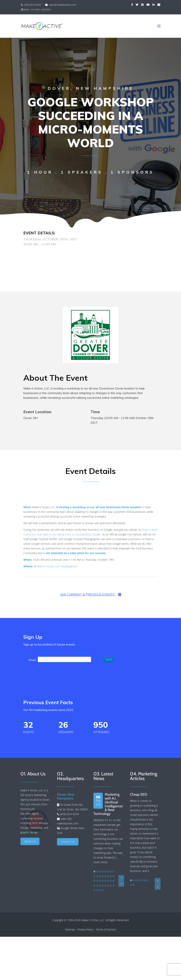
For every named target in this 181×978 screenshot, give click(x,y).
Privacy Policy (85, 929)
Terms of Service (106, 929)
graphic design (29, 832)
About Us (30, 841)
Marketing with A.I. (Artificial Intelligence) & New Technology (108, 804)
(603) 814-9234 (32, 4)
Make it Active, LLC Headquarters (57, 566)
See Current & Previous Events (90, 594)
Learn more (100, 862)
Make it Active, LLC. (93, 920)
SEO (34, 823)
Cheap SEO (138, 794)
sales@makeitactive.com (62, 4)
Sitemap (70, 929)
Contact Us (68, 842)
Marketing (36, 827)
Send (109, 659)
